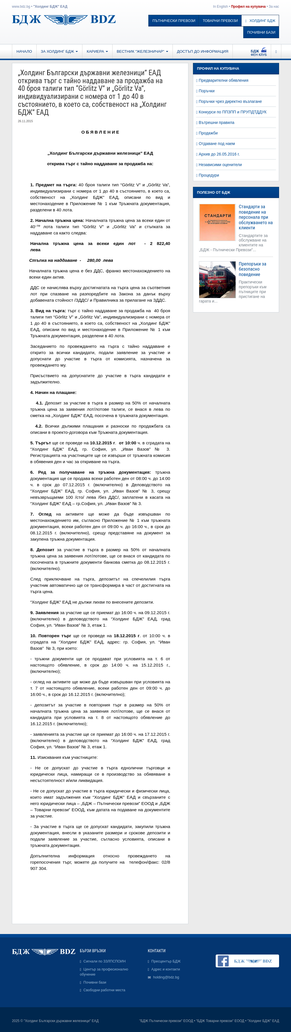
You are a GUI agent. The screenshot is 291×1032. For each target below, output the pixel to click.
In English (220, 7)
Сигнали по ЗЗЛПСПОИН (105, 961)
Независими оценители (220, 164)
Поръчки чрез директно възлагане (230, 101)
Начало (24, 51)
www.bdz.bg (21, 7)
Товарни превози (220, 21)
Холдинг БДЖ (260, 21)
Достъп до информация (202, 51)
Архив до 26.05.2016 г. (219, 154)
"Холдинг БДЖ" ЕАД (50, 7)
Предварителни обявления (223, 80)
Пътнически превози (173, 21)
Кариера (97, 51)
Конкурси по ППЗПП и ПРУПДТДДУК (233, 112)
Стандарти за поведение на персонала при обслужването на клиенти (256, 217)
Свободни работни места (104, 990)
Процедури (209, 175)
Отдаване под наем (217, 143)
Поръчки (207, 91)
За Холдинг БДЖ (59, 51)
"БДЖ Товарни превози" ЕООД (220, 1021)
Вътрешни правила (216, 122)
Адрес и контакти (165, 969)
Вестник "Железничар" (142, 51)
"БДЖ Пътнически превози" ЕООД (166, 1021)
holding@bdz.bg (166, 977)
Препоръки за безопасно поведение (252, 269)
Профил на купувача (248, 7)
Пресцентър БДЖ (166, 961)
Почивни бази (261, 32)
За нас (274, 7)
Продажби (208, 133)
